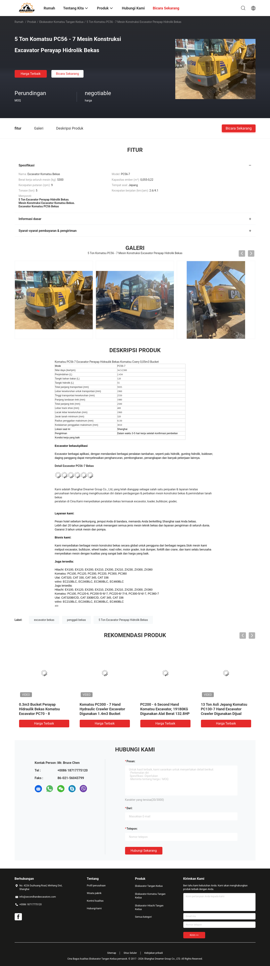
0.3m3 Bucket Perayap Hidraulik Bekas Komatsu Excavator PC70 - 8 (39, 709)
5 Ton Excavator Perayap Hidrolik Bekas (123, 619)
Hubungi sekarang (144, 850)
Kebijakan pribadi (153, 953)
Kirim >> (194, 935)
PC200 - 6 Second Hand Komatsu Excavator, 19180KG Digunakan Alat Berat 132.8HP (165, 709)
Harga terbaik (31, 74)
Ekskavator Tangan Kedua (149, 886)
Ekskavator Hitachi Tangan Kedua (149, 907)
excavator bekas (44, 619)
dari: (129, 808)
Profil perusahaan (96, 885)
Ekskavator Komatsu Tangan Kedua (61, 21)
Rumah (19, 21)
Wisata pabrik (94, 893)
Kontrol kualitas (95, 900)
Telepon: (132, 828)
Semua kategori (143, 916)
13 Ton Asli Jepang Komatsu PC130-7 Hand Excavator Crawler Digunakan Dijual (224, 709)
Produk (31, 21)
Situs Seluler (130, 953)
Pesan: (131, 761)
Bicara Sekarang (67, 74)
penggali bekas (76, 619)
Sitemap (111, 953)
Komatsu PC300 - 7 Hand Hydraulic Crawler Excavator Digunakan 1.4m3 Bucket (102, 709)
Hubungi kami (94, 908)
